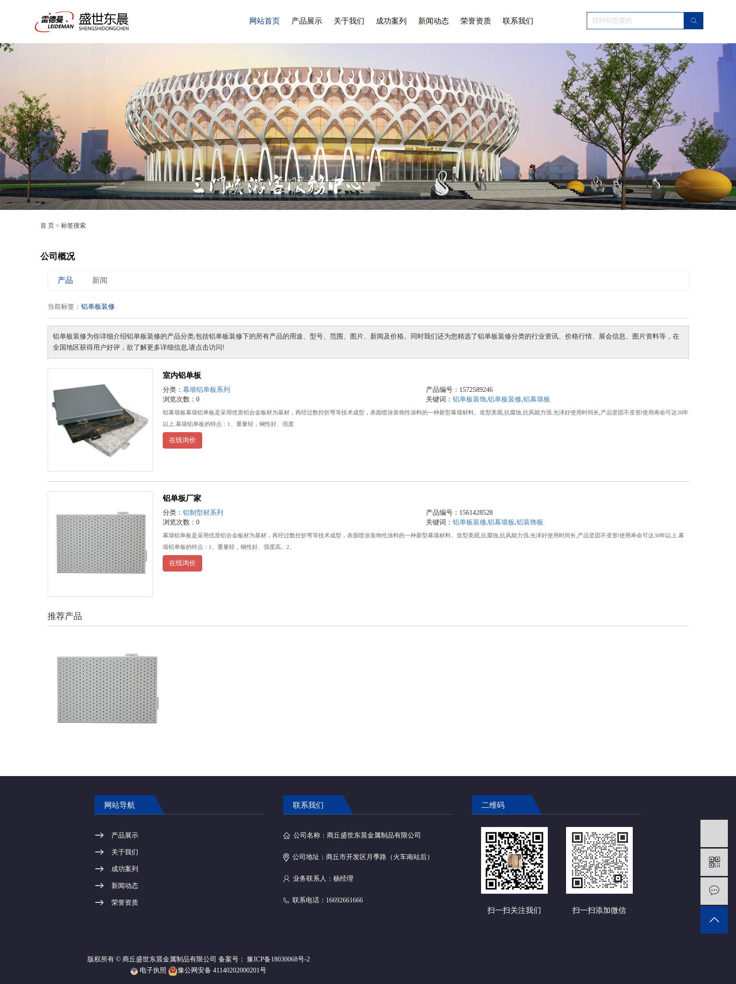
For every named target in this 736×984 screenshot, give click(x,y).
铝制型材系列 (203, 512)
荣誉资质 (475, 21)
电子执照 (149, 970)
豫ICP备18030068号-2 (278, 959)
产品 (65, 280)
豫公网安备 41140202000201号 (217, 970)
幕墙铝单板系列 (206, 389)
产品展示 (306, 21)
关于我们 (349, 29)
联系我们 (518, 21)
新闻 (100, 280)
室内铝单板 (182, 375)
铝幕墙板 (536, 399)
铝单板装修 (504, 399)
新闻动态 (433, 21)
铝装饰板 (530, 522)
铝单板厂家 (182, 498)
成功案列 (391, 21)
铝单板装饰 (469, 399)
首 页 (47, 225)
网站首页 (264, 21)
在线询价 (182, 440)
